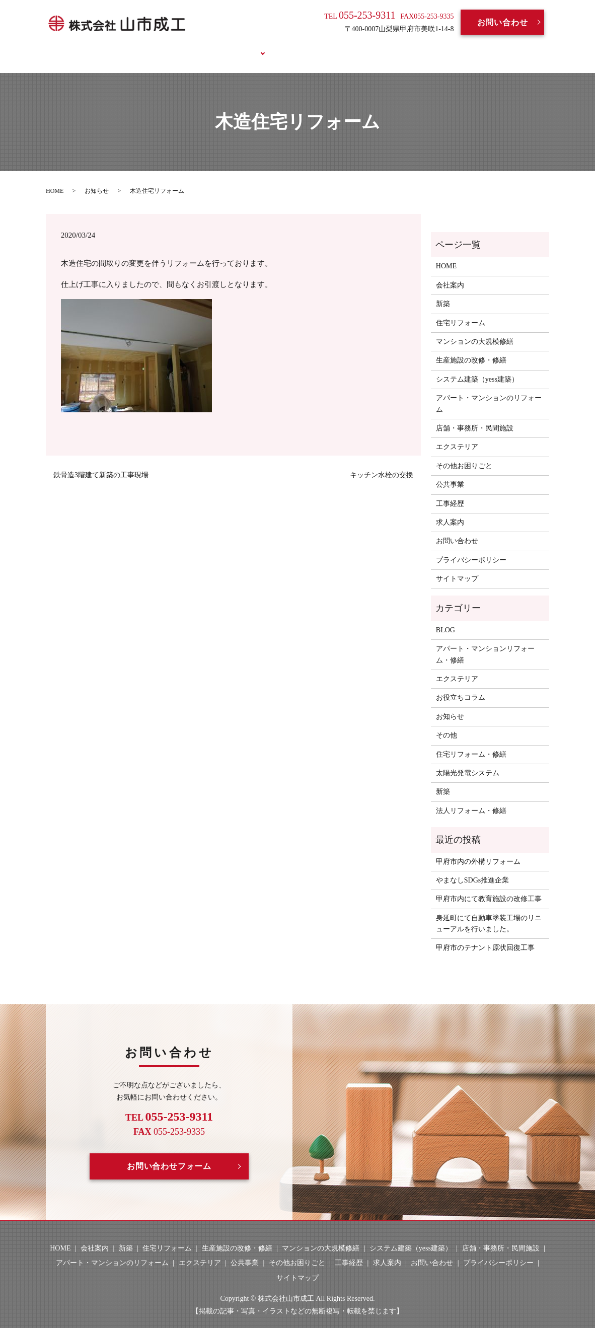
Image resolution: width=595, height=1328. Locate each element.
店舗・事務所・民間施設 (474, 416)
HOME (140, 46)
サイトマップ (457, 567)
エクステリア (457, 435)
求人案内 (336, 46)
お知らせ (97, 178)
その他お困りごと (464, 454)
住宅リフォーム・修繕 (471, 742)
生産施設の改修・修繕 (471, 348)
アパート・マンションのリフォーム (489, 392)
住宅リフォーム (460, 311)
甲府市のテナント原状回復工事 (485, 936)
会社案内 (187, 46)
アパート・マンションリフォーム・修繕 (485, 642)
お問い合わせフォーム (169, 1154)
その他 (446, 723)
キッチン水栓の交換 (381, 463)
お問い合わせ (502, 22)
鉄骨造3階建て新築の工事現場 (100, 463)
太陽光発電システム (467, 761)
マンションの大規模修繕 (474, 330)
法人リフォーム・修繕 (471, 798)
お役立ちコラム (438, 46)
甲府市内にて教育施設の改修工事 (489, 887)
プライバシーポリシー (471, 548)
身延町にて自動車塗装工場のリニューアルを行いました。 (489, 911)
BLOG (380, 46)
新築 (443, 292)
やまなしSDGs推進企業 (472, 868)
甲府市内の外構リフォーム (478, 849)
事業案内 (236, 46)
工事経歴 (286, 46)
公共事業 (450, 473)
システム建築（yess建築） (477, 367)
